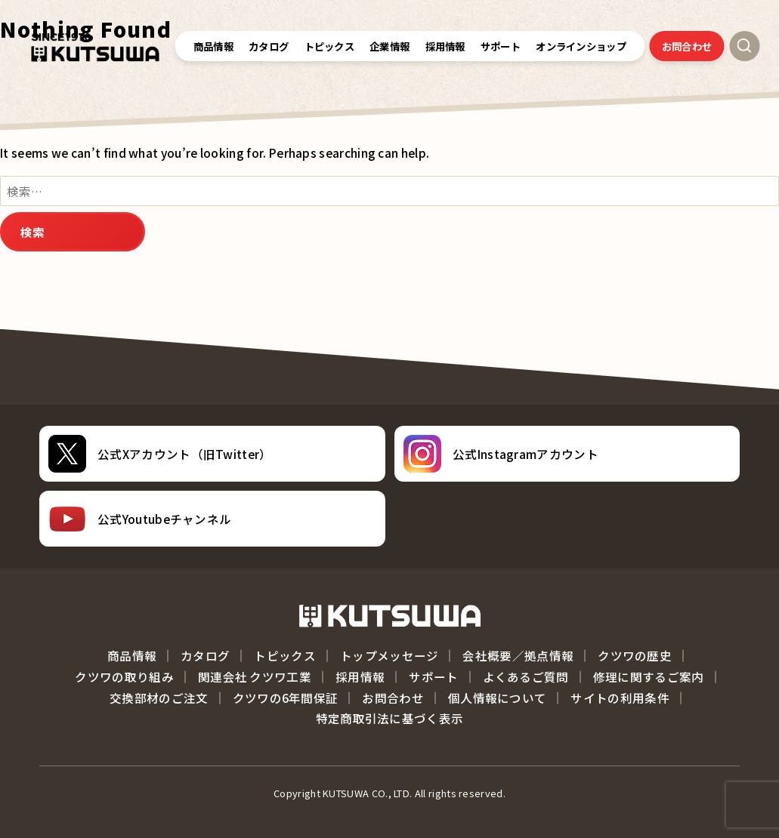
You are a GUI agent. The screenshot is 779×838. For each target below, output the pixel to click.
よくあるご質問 (526, 676)
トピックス (329, 46)
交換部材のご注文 (159, 697)
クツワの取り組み (124, 676)
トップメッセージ (389, 655)
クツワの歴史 (635, 655)
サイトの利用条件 (619, 697)
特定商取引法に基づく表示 (390, 718)
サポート (433, 676)
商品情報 (213, 46)
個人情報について (497, 697)
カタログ (269, 46)
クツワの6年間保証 (285, 697)
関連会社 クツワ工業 (254, 676)
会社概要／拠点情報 (517, 655)
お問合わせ (687, 46)
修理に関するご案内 (648, 676)
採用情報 (360, 676)
